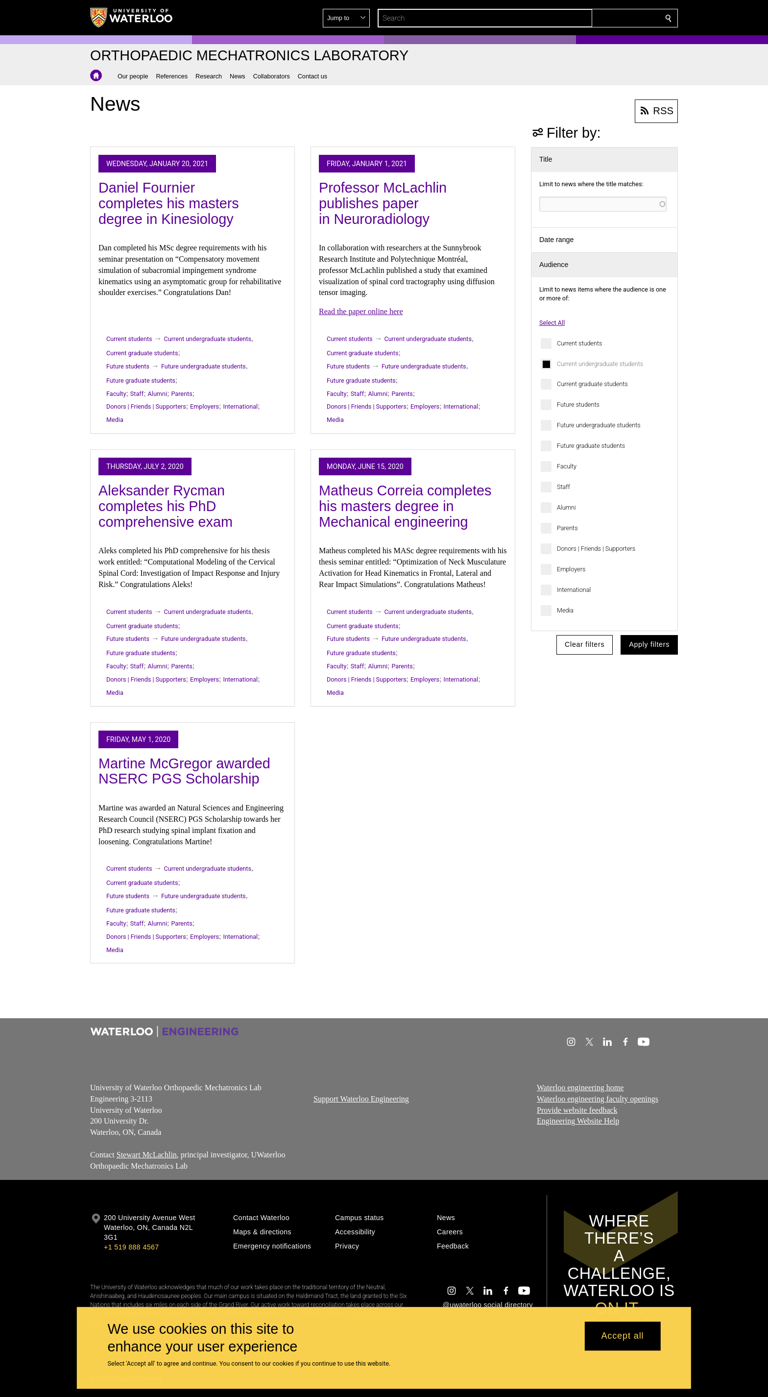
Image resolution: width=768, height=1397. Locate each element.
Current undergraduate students (600, 364)
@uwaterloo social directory (488, 1305)
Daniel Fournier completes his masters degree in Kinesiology (168, 203)
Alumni (566, 507)
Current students (579, 343)
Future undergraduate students (599, 425)
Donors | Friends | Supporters (596, 548)
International (574, 589)
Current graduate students (592, 384)
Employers (571, 569)
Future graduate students (591, 445)
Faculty (566, 466)
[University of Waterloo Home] (131, 17)
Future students (578, 404)
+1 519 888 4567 (131, 1247)
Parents (567, 528)
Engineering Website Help (578, 1121)
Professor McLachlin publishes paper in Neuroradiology (383, 203)
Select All (552, 322)
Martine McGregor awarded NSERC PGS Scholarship (184, 771)
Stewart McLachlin (147, 1155)
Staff (563, 486)
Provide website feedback (577, 1110)
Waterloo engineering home (580, 1087)
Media (565, 610)
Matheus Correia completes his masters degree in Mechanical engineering (405, 506)
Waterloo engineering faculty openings (597, 1099)
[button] (598, 18)
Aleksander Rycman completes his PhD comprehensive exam (165, 506)
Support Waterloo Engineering (361, 1099)
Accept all (622, 1336)
